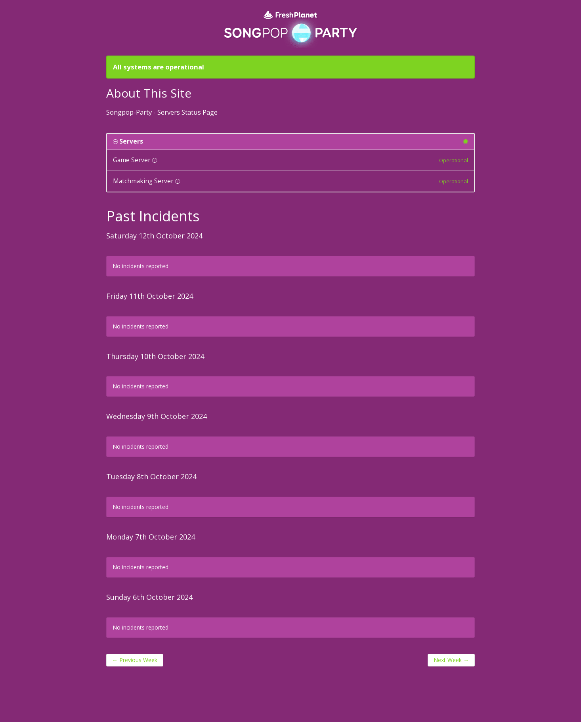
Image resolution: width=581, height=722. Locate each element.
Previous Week (134, 660)
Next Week (451, 660)
